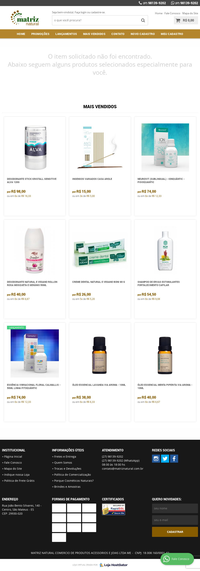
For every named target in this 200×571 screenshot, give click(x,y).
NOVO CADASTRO (143, 34)
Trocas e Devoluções (67, 468)
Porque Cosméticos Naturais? (74, 480)
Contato (118, 34)
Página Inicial (13, 456)
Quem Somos (63, 462)
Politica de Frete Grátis (19, 480)
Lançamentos (66, 34)
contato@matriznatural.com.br (122, 468)
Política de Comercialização (72, 474)
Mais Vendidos (94, 34)
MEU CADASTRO (172, 34)
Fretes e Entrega (65, 456)
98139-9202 (154, 3)
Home (158, 13)
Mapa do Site (190, 13)
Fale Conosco (172, 13)
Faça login (81, 12)
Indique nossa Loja (17, 474)
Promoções (40, 34)
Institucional (13, 450)
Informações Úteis (68, 450)
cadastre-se (98, 12)
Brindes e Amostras (67, 487)
